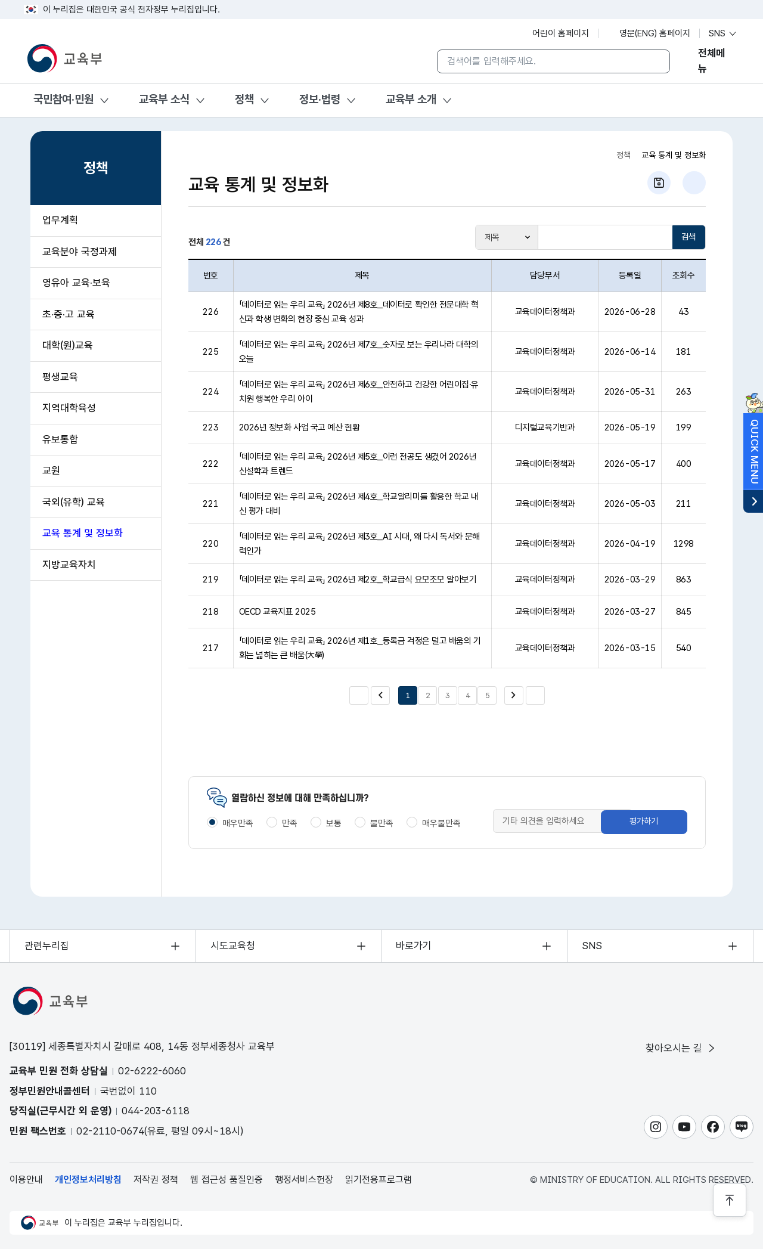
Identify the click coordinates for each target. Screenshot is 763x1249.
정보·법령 (319, 99)
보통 (334, 823)
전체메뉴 (711, 61)
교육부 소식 (164, 99)
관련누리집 (46, 946)
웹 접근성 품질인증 (226, 1179)
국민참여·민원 (63, 99)
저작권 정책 (156, 1179)
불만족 (381, 823)
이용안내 (26, 1179)
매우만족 (237, 823)
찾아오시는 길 (681, 1048)
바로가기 (414, 946)
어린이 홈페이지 (554, 33)
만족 (289, 823)
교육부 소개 (411, 99)
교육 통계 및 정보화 (673, 155)
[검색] (651, 61)
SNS (723, 33)
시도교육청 (232, 946)
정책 (244, 99)
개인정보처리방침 (88, 1179)
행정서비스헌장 (304, 1179)
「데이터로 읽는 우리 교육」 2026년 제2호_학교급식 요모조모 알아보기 (358, 579)
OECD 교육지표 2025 (277, 611)
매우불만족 (441, 823)
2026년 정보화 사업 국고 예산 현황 (299, 427)
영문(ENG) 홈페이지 (648, 33)
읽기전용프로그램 (378, 1179)
